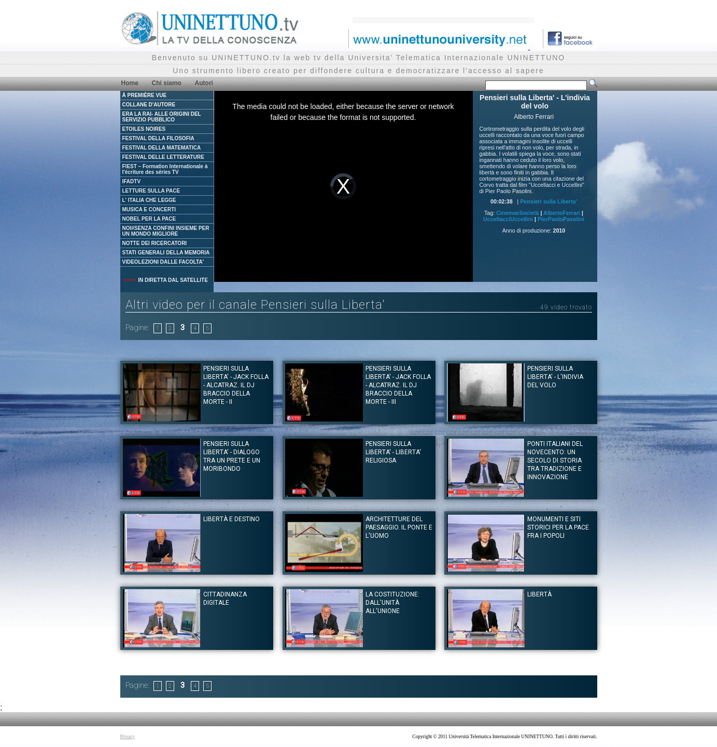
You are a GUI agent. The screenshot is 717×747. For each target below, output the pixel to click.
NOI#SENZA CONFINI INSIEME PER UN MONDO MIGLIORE (165, 231)
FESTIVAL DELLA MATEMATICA (161, 148)
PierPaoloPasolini (561, 219)
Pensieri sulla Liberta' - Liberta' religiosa (393, 452)
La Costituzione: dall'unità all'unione (392, 603)
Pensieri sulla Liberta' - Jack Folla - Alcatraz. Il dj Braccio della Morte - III (398, 385)
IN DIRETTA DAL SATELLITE (165, 280)
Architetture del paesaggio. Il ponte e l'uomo (398, 527)
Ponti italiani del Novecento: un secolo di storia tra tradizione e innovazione (555, 460)
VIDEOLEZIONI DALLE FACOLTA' (163, 262)
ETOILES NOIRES (144, 129)
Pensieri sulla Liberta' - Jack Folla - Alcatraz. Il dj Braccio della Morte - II (236, 385)
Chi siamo (166, 83)
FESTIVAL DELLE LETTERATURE (163, 157)
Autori (204, 83)
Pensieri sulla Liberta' (548, 201)
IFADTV (131, 181)
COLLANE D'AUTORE (149, 104)
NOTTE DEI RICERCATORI (154, 243)
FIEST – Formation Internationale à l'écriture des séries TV (165, 169)
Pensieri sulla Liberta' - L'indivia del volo (555, 377)
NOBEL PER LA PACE (149, 219)
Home (129, 83)
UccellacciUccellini (508, 219)
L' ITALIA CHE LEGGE (149, 200)
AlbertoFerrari (561, 213)
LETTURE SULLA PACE (151, 191)
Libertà (539, 594)
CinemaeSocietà (517, 213)
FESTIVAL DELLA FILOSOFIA (158, 138)
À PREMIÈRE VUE (144, 95)
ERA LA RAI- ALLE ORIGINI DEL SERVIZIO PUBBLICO (161, 117)
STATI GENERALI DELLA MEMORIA (166, 252)
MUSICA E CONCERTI (149, 209)
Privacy (127, 736)
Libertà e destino (231, 519)
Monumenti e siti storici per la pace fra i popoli (558, 527)
